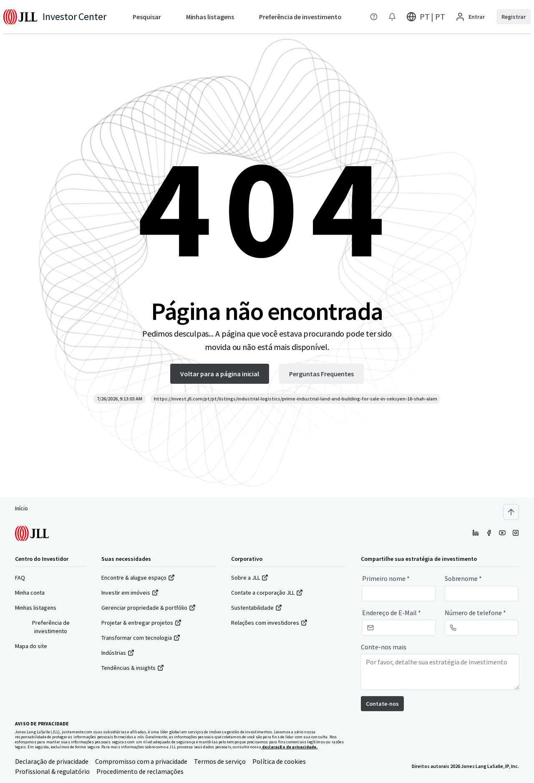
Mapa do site (31, 646)
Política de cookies (279, 761)
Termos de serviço (220, 761)
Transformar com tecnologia (140, 637)
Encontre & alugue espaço (138, 577)
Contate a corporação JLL (267, 592)
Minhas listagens (35, 607)
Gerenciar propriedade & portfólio (148, 607)
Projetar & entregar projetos (141, 622)
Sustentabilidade (256, 607)
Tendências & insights (132, 668)
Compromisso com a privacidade (141, 761)
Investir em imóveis (130, 592)
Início (21, 508)
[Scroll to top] (511, 512)
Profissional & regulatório (52, 771)
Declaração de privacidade (51, 761)
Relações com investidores (269, 622)
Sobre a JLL (249, 577)
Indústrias (117, 652)
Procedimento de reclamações (140, 771)
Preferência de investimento (51, 627)
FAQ (20, 577)
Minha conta (30, 592)
